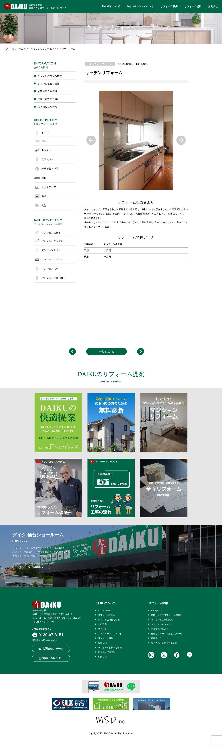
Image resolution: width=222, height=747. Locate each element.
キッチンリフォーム (41, 48)
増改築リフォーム (159, 638)
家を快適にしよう (159, 629)
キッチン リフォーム (100, 64)
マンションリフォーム (162, 624)
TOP (6, 48)
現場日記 (102, 643)
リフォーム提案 (192, 6)
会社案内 (102, 624)
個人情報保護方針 (106, 652)
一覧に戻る (106, 351)
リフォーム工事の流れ (162, 619)
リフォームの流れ (106, 615)
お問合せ (213, 6)
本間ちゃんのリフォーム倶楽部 (166, 615)
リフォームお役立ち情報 (110, 647)
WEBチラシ (156, 610)
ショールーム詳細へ (31, 567)
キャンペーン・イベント (140, 6)
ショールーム (104, 610)
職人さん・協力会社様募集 (164, 643)
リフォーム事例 (169, 6)
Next (181, 140)
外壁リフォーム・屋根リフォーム (167, 633)
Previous (91, 140)
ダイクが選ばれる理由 (109, 619)
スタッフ (102, 629)
